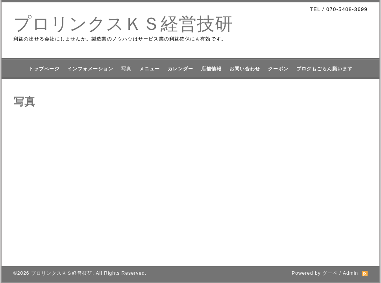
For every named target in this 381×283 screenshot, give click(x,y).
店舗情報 (211, 69)
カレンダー (180, 69)
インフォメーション (90, 69)
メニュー (149, 69)
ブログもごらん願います (324, 69)
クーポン (278, 69)
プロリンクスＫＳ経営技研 (123, 24)
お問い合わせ (244, 69)
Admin (350, 273)
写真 (126, 69)
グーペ (330, 273)
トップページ (44, 69)
